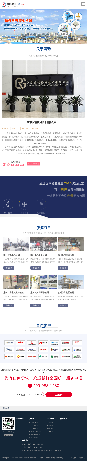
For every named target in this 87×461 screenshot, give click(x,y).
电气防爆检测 (33, 428)
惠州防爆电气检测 (11, 256)
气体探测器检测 (34, 434)
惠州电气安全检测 (38, 256)
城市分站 (82, 458)
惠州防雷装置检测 (66, 293)
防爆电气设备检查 (35, 431)
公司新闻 (50, 422)
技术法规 (50, 428)
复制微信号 (8, 435)
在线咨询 (59, 395)
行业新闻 (50, 425)
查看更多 (9, 269)
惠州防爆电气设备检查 (13, 293)
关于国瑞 (19, 419)
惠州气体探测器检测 (39, 293)
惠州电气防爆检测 (66, 256)
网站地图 (73, 458)
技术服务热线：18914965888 (32, 447)
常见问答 (50, 431)
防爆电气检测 (33, 422)
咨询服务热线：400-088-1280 (32, 444)
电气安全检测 (33, 425)
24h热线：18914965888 (29, 395)
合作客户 (63, 419)
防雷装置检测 (33, 437)
